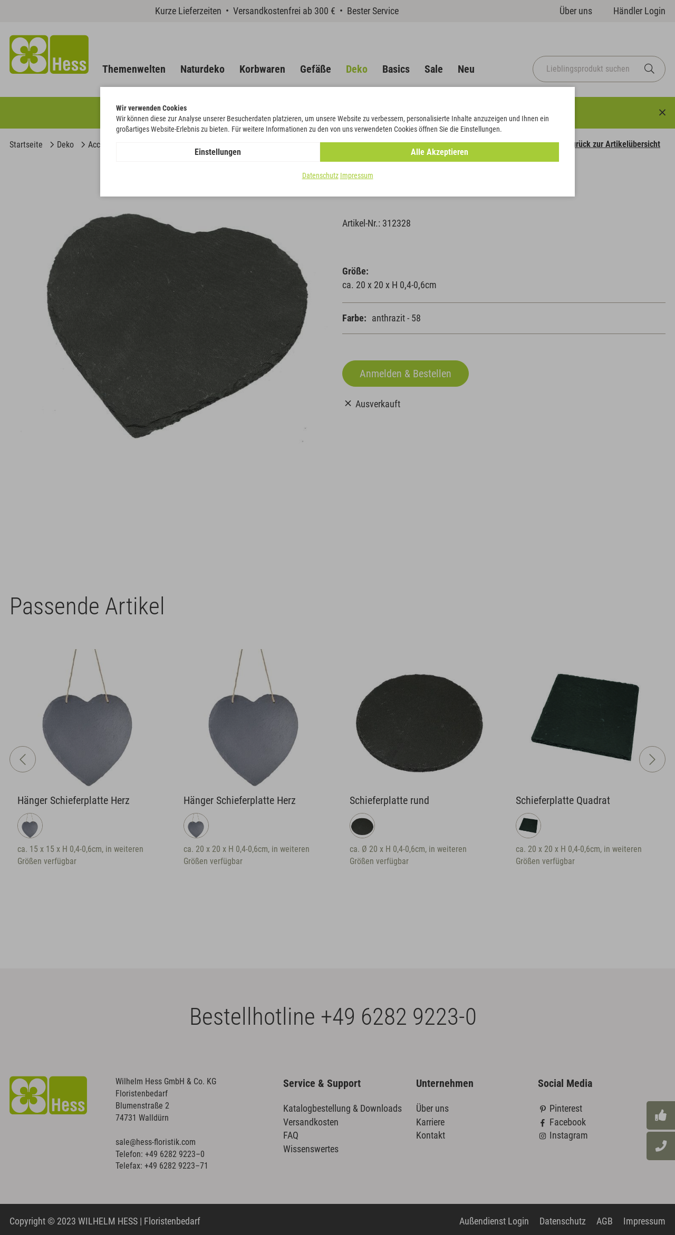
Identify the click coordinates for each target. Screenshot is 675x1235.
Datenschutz (320, 176)
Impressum (356, 176)
